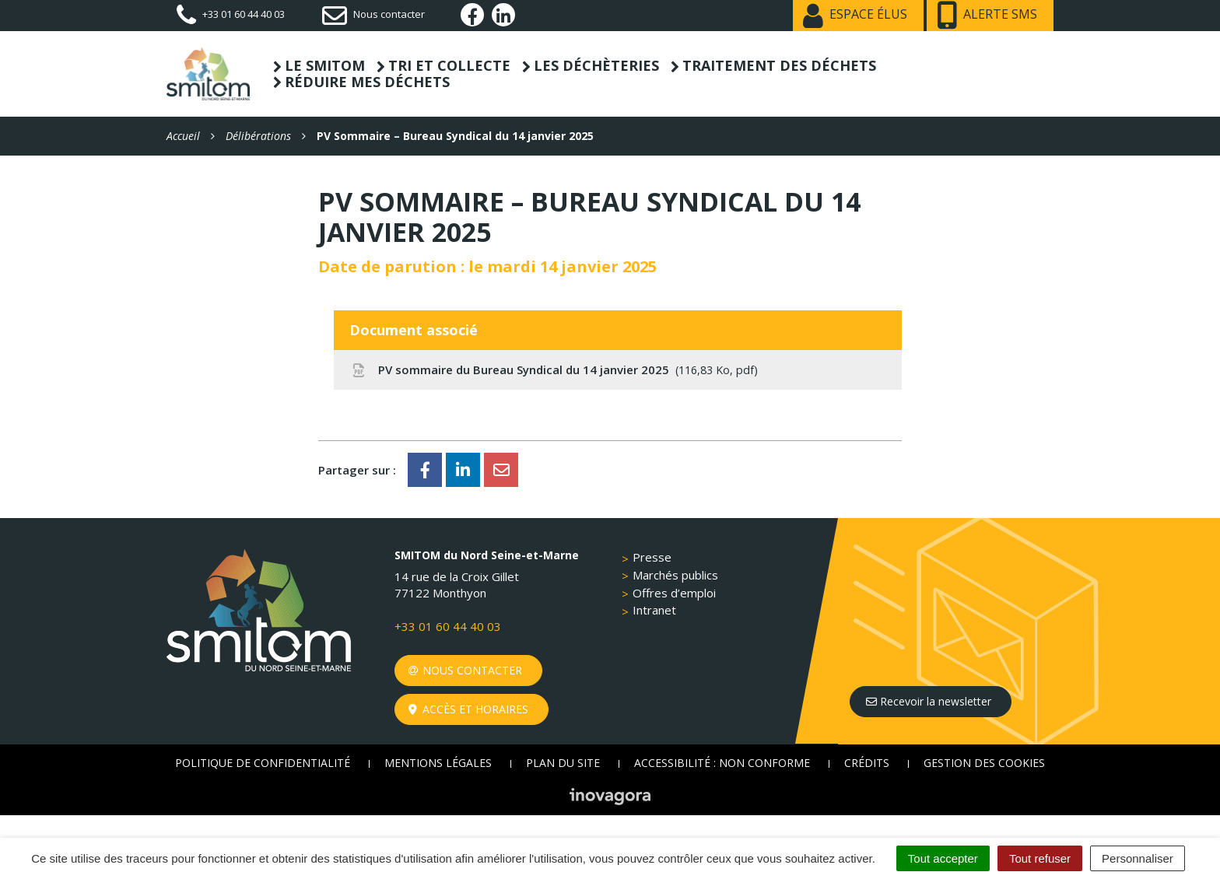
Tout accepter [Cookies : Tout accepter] (943, 858)
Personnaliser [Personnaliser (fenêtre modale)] (1137, 858)
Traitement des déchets (779, 66)
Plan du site (563, 762)
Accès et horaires (468, 709)
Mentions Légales (438, 762)
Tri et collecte (449, 66)
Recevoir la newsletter (928, 701)
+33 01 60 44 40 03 (447, 626)
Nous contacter (465, 670)
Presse (652, 557)
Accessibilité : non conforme (722, 762)
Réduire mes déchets (367, 82)
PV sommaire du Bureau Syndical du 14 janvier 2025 (553, 369)
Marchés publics (675, 575)
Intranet (654, 610)
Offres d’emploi (674, 593)
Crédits (866, 762)
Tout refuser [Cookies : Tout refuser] (1040, 858)
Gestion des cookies (984, 762)
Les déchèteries (596, 66)
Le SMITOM (325, 66)
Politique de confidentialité (262, 762)
